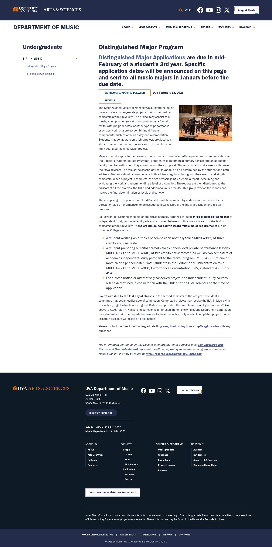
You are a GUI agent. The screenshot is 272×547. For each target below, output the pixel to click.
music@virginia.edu (101, 412)
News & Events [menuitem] (149, 28)
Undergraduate (166, 449)
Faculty (128, 454)
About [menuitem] (127, 28)
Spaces (128, 479)
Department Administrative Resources (111, 492)
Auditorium (129, 469)
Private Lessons (166, 465)
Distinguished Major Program (41, 66)
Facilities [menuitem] (226, 28)
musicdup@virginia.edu (202, 326)
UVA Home (184, 534)
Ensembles (164, 460)
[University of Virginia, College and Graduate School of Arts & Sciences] (47, 10)
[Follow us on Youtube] (209, 11)
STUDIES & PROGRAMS (169, 444)
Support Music (246, 10)
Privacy (167, 534)
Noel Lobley (177, 326)
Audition (197, 449)
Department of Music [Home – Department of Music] (46, 27)
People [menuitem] (207, 28)
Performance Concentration (40, 73)
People (126, 449)
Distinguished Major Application (124, 92)
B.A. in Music (33, 58)
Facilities (129, 474)
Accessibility (128, 534)
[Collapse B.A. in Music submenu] (76, 58)
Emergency (149, 534)
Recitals (109, 100)
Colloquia (92, 460)
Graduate (163, 454)
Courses (162, 470)
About (91, 449)
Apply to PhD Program (205, 460)
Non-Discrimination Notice (97, 534)
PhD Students (131, 464)
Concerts (92, 465)
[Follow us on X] (227, 11)
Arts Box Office (96, 454)
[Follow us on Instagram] (218, 11)
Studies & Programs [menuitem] (180, 28)
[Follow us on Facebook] (200, 11)
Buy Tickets (199, 454)
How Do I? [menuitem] (247, 28)
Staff (127, 459)
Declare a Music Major (205, 465)
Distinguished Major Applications (142, 57)
